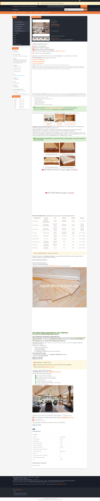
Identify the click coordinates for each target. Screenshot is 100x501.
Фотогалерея (16, 33)
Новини (14, 35)
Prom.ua (56, 498)
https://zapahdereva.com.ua (19, 75)
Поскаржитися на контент (47, 499)
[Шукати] (85, 9)
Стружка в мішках (18, 26)
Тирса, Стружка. (18, 28)
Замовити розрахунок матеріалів (20, 493)
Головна (14, 12)
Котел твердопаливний (19, 24)
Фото (15, 491)
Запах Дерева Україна (19, 30)
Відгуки (14, 42)
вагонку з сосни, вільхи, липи (54, 108)
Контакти (36, 12)
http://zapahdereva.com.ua (61, 484)
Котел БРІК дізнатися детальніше (20, 494)
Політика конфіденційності (58, 499)
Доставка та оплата (45, 12)
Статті (14, 37)
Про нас (31, 12)
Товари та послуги (22, 12)
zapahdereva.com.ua (60, 51)
